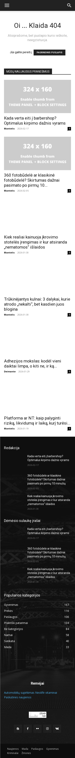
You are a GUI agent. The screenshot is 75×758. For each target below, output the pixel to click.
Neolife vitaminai (46, 692)
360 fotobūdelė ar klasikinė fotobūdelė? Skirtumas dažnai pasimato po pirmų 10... (32, 180)
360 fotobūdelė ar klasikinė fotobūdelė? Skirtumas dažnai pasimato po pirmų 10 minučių (46, 479)
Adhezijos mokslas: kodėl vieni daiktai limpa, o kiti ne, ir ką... (32, 364)
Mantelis (9, 128)
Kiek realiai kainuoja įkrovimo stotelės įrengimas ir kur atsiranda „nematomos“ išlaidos (35, 242)
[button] (6, 5)
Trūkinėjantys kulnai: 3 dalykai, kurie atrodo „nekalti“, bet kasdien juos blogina (37, 304)
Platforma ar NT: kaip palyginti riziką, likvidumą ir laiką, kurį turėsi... (37, 421)
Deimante (10, 371)
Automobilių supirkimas (19, 692)
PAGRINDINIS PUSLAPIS (49, 52)
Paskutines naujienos (17, 697)
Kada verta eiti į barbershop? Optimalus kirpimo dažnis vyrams (35, 121)
